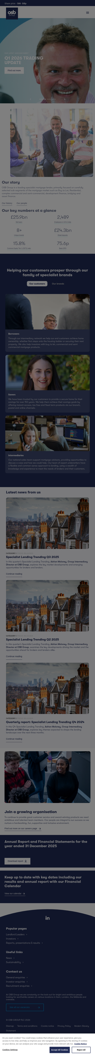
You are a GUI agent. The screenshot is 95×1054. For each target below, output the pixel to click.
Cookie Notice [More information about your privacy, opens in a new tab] (80, 1048)
